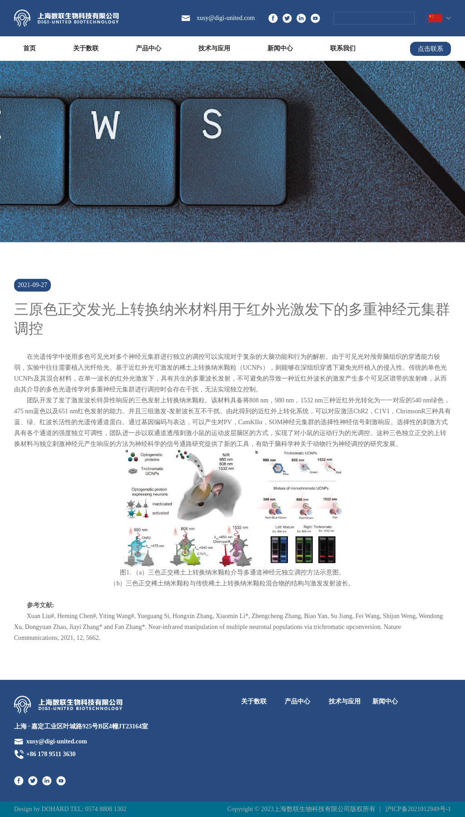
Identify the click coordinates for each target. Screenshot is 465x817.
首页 (29, 48)
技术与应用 (214, 48)
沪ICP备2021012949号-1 (418, 809)
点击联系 (430, 48)
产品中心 (148, 48)
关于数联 (86, 48)
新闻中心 (280, 48)
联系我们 (343, 48)
